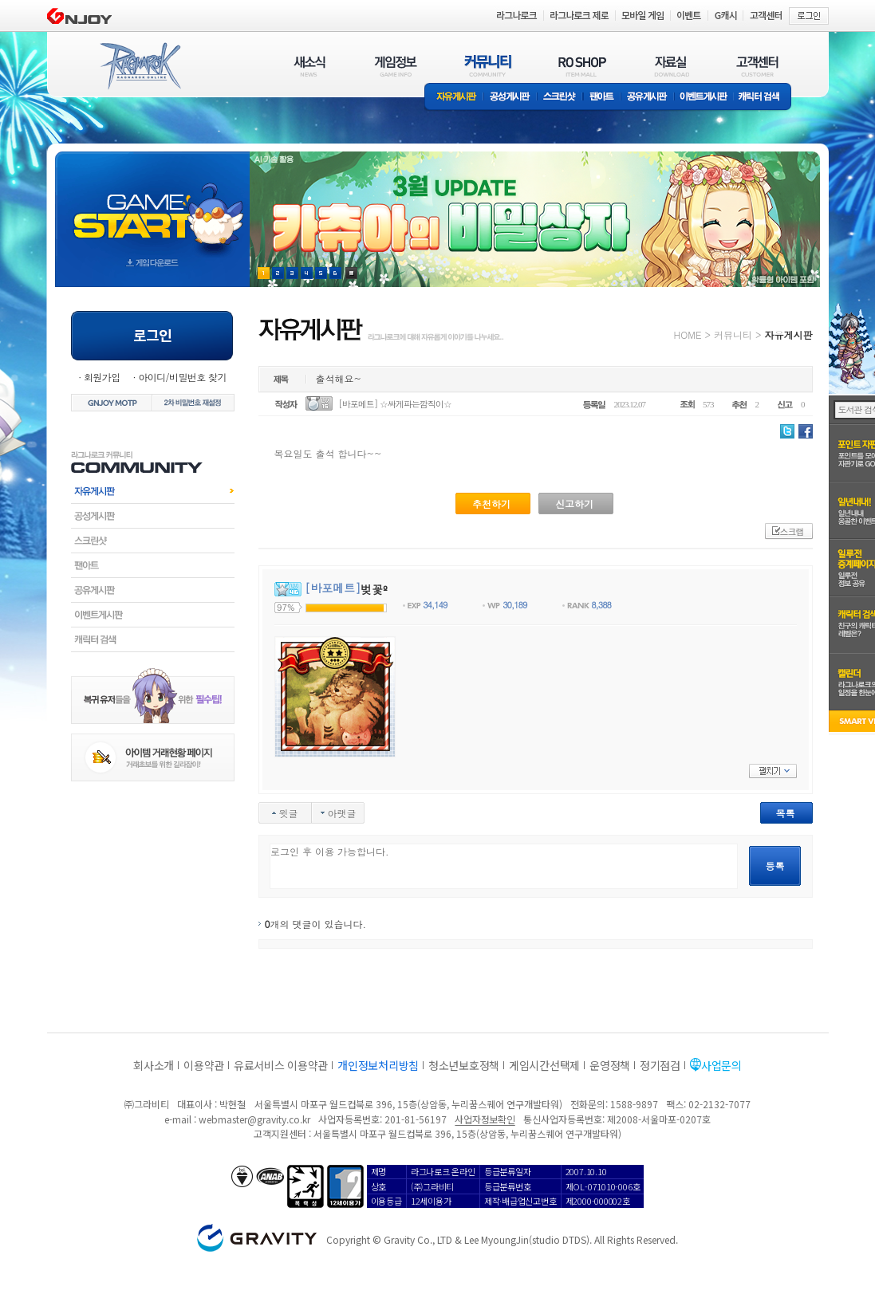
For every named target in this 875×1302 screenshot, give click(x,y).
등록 (775, 865)
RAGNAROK (139, 66)
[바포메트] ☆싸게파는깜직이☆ (394, 404)
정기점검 (660, 1065)
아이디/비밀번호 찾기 (182, 377)
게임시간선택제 (544, 1065)
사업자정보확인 (484, 1119)
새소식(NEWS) (309, 66)
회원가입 (102, 377)
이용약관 (203, 1065)
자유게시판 (453, 97)
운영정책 (609, 1065)
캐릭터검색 (153, 639)
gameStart (152, 204)
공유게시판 (647, 97)
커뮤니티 (733, 334)
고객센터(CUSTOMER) (757, 66)
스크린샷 (560, 97)
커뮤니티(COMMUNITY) (488, 66)
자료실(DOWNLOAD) (670, 66)
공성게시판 (510, 97)
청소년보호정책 (463, 1065)
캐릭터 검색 (764, 97)
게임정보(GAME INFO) (396, 66)
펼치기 (773, 771)
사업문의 (721, 1065)
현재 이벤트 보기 (351, 273)
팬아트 (602, 97)
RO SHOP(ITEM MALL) (582, 66)
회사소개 (153, 1065)
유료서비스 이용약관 (281, 1065)
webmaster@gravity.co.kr (254, 1119)
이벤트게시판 (704, 97)
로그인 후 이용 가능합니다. (504, 866)
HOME (688, 334)
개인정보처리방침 (378, 1065)
